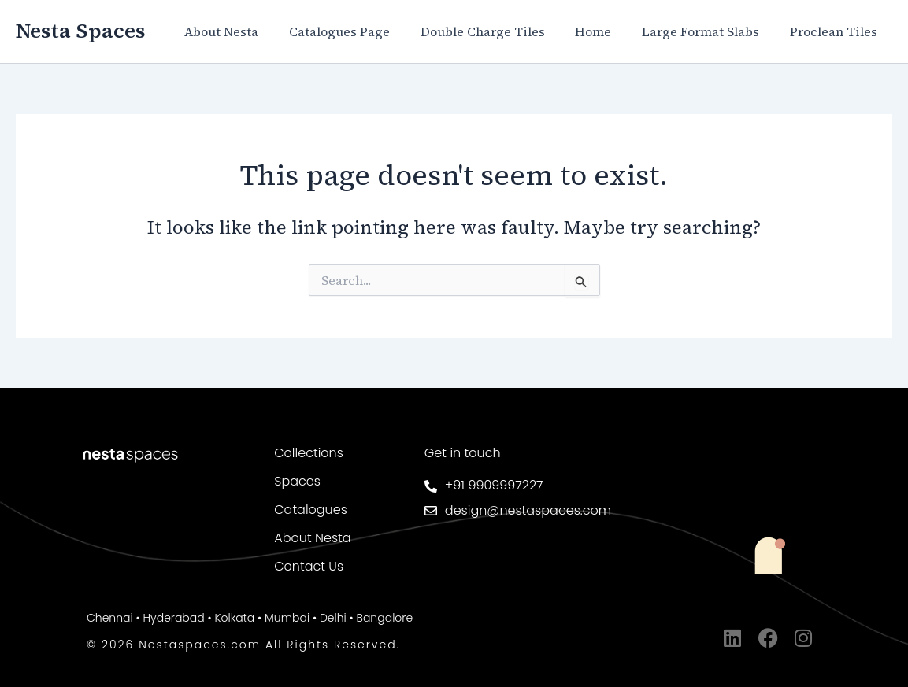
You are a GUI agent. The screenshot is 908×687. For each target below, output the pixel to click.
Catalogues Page (363, 31)
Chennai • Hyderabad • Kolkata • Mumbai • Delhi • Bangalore (250, 618)
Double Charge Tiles (501, 31)
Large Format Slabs (708, 31)
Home (606, 31)
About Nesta (250, 31)
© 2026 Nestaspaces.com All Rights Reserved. (243, 644)
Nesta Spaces (80, 31)
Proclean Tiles (836, 31)
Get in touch (462, 453)
